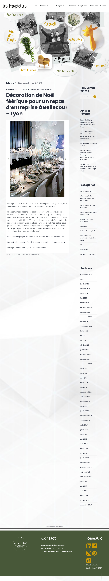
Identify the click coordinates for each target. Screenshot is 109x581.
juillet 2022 (84, 331)
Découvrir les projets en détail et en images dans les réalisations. (35, 237)
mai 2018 (83, 486)
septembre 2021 (86, 364)
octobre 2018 (85, 472)
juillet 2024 (84, 293)
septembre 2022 (86, 326)
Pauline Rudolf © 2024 (94, 568)
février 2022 (84, 345)
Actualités (93, 6)
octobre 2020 (85, 397)
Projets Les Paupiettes (88, 254)
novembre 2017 (86, 505)
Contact (103, 6)
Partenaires (84, 249)
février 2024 (84, 303)
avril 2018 (83, 491)
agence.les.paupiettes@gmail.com (53, 545)
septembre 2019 (86, 420)
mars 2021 (84, 383)
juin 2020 (83, 406)
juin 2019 (83, 434)
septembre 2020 (86, 401)
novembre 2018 (86, 467)
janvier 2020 (84, 411)
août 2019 (84, 425)
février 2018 (84, 500)
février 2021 (84, 387)
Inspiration (84, 226)
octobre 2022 (85, 321)
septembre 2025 (86, 274)
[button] (9, 159)
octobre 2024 (85, 288)
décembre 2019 (86, 415)
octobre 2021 (85, 359)
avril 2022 (83, 340)
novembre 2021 (86, 354)
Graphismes (82, 6)
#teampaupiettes (86, 191)
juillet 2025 (84, 279)
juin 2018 (83, 481)
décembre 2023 (86, 307)
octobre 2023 (85, 312)
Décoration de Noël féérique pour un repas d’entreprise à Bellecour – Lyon (36, 104)
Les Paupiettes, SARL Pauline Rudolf (30, 248)
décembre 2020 (86, 392)
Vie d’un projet (57, 6)
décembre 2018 (86, 462)
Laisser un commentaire (30, 254)
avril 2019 (83, 444)
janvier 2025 (84, 284)
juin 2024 (83, 298)
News (82, 245)
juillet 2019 (84, 430)
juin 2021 (83, 373)
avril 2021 (83, 378)
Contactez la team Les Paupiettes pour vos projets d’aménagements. (37, 242)
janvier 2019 (84, 458)
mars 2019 (84, 448)
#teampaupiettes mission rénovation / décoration (29, 90)
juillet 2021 (84, 368)
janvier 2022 (84, 350)
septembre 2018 (86, 477)
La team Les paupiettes (88, 231)
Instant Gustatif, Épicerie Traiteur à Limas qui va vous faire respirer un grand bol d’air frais (88, 154)
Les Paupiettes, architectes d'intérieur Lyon (88, 237)
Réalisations (70, 6)
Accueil (34, 6)
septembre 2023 (86, 317)
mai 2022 (83, 335)
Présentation (45, 6)
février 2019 (84, 453)
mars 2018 (84, 495)
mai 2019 (83, 439)
